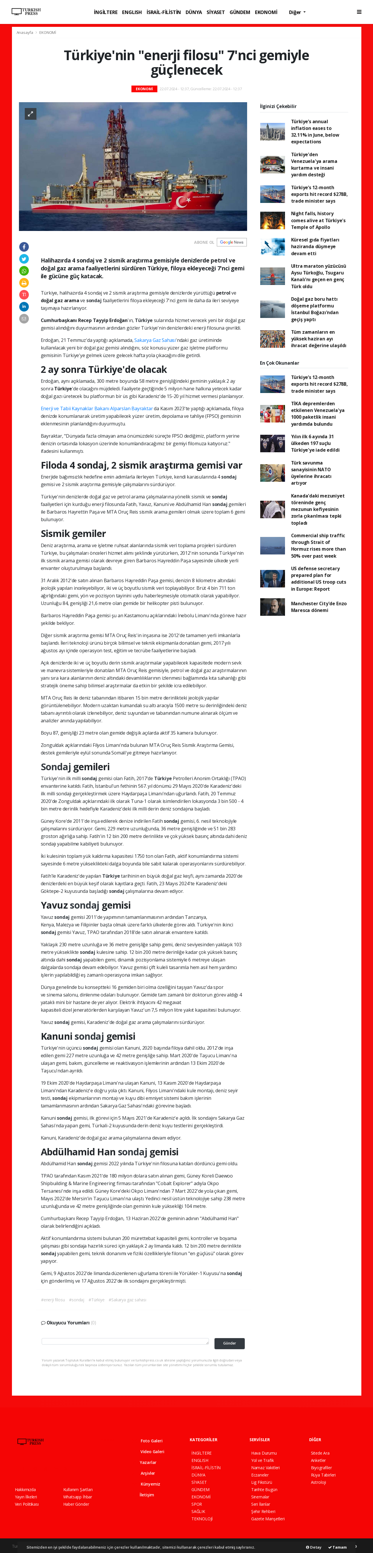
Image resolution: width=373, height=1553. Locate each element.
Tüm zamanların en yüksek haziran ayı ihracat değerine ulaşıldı (318, 339)
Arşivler (143, 1473)
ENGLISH (132, 12)
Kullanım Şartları (78, 1489)
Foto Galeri (147, 1441)
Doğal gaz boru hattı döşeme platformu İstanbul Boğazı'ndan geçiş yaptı (315, 309)
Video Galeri (148, 1451)
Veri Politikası (27, 1504)
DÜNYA (194, 12)
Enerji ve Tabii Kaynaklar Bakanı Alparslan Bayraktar (97, 408)
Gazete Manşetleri (268, 1518)
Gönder (229, 1343)
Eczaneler (260, 1475)
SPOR (196, 1504)
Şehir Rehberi (263, 1511)
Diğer (295, 12)
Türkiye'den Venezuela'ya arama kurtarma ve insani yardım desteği (314, 164)
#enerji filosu (53, 1299)
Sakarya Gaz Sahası (155, 340)
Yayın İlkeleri (26, 1497)
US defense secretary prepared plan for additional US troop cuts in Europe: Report (318, 578)
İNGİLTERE (105, 12)
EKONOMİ (266, 12)
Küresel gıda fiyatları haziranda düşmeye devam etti (315, 246)
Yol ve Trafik (262, 1460)
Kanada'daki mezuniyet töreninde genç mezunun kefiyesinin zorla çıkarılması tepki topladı (318, 509)
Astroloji (318, 1482)
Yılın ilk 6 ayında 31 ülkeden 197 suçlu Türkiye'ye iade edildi (315, 443)
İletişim (143, 1495)
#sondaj (76, 1299)
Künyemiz (146, 1484)
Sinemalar (260, 1497)
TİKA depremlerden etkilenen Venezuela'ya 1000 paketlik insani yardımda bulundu (318, 413)
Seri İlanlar (260, 1504)
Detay (313, 1547)
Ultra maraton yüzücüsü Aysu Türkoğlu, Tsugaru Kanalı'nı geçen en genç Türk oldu (318, 276)
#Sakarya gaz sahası (127, 1299)
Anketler (318, 1460)
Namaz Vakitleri (265, 1467)
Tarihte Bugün (264, 1489)
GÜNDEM (240, 12)
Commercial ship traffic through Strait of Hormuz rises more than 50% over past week (318, 545)
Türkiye (144, 320)
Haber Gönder (76, 1504)
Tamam (337, 1547)
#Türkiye (96, 1299)
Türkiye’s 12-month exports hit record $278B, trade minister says (319, 194)
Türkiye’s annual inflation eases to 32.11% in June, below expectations (315, 131)
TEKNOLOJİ (202, 1518)
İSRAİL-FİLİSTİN (164, 12)
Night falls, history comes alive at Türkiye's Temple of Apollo (318, 220)
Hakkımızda (25, 1489)
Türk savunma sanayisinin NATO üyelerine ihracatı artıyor (311, 473)
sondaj (94, 300)
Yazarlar (144, 1462)
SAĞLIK (198, 1511)
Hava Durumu (264, 1453)
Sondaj (57, 766)
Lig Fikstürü (261, 1482)
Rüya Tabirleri (323, 1475)
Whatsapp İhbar (77, 1497)
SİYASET (216, 12)
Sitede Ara (320, 1453)
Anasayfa (25, 32)
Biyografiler (321, 1467)
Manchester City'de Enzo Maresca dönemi (319, 606)
